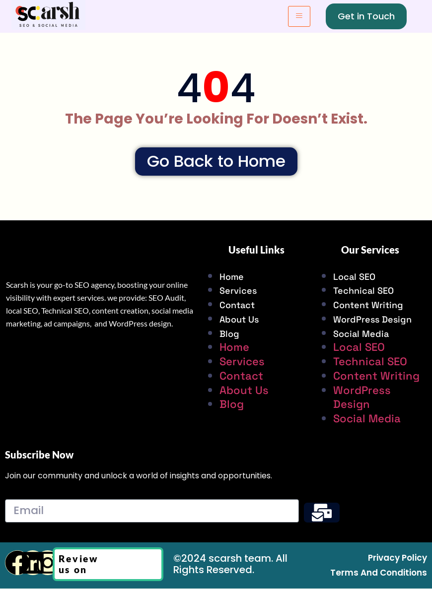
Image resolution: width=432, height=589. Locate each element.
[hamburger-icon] (299, 16)
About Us (239, 320)
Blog (229, 334)
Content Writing (368, 305)
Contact (237, 305)
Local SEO (354, 277)
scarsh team (240, 559)
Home (231, 277)
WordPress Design (372, 320)
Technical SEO (363, 291)
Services (238, 291)
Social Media (361, 334)
